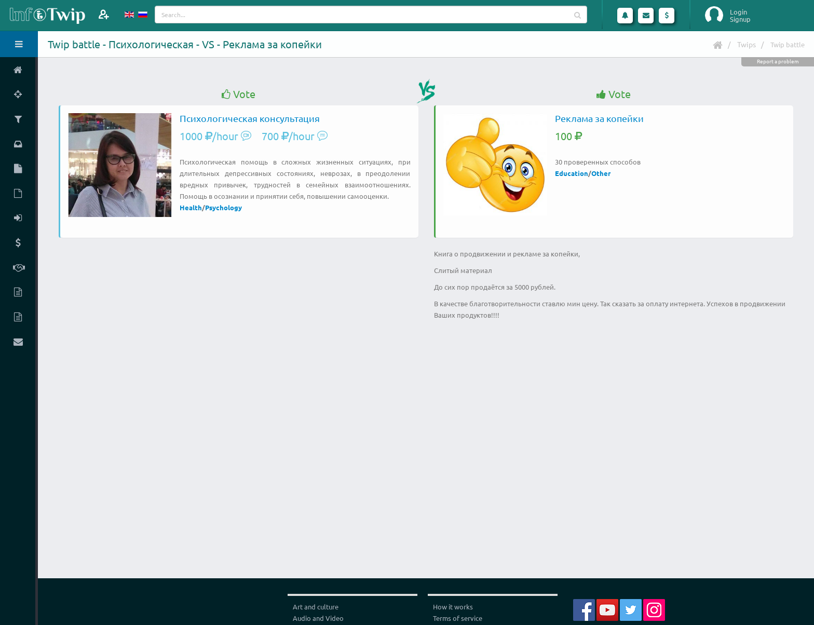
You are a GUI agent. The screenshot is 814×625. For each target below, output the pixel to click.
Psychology (223, 207)
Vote (238, 94)
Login (738, 12)
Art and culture (315, 606)
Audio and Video (318, 618)
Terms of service (457, 618)
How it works (453, 606)
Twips (746, 44)
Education (571, 173)
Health (191, 207)
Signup (740, 19)
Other (600, 173)
